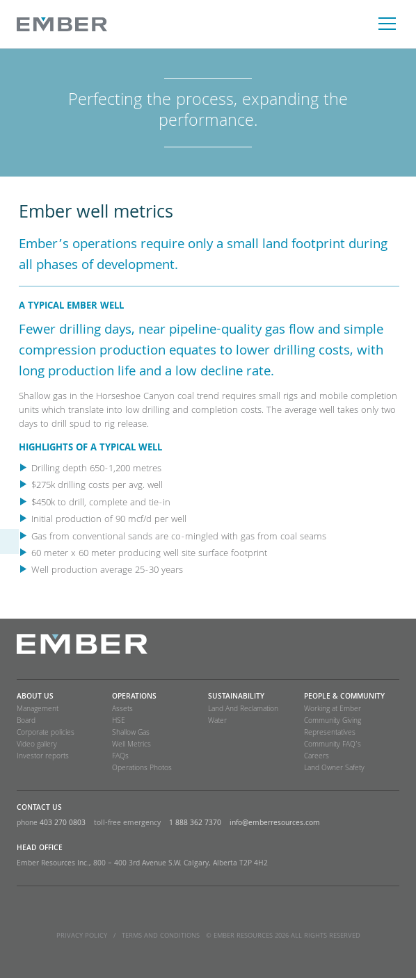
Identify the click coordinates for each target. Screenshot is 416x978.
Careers (316, 757)
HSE (118, 721)
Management (37, 709)
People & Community (344, 697)
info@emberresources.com (275, 823)
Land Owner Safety (334, 769)
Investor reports (43, 757)
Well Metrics (131, 745)
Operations (134, 697)
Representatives (329, 733)
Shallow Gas (131, 733)
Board (26, 721)
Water (217, 721)
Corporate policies (45, 733)
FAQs (120, 757)
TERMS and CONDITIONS (161, 936)
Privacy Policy (81, 936)
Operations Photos (142, 769)
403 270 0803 (63, 823)
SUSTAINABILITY (236, 697)
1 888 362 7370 (195, 823)
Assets (122, 709)
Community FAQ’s (332, 745)
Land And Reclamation (243, 709)
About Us (35, 697)
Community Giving (332, 721)
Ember (62, 24)
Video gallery (37, 745)
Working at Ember (332, 709)
